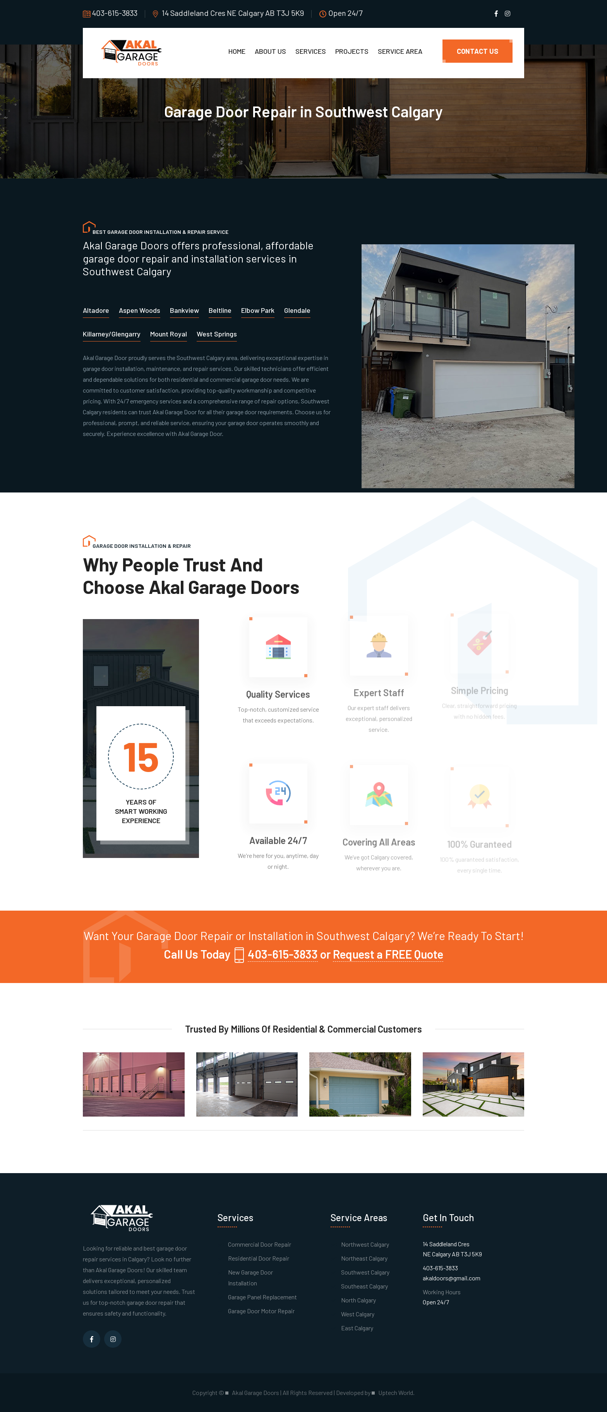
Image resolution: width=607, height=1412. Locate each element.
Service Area (400, 51)
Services (310, 51)
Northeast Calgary (364, 1258)
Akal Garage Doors (119, 1269)
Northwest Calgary (365, 1244)
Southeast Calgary (364, 1286)
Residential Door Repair (258, 1258)
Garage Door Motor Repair (261, 1310)
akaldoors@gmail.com (451, 1278)
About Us (270, 51)
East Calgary (357, 1327)
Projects (352, 51)
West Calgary (357, 1314)
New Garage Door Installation (250, 1277)
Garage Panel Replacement (262, 1296)
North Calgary (358, 1300)
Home (236, 51)
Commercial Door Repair (259, 1244)
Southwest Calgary (365, 1272)
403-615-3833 (114, 12)
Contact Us (477, 51)
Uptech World (395, 1393)
